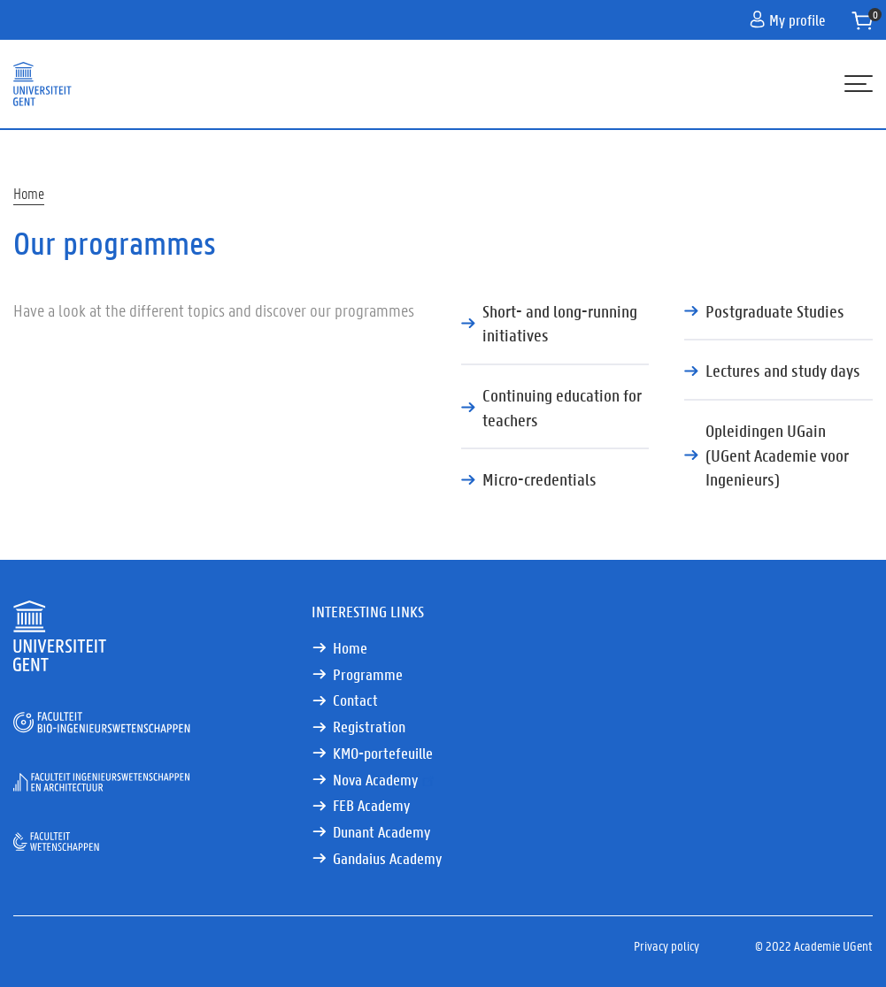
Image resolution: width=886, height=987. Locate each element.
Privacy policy (666, 945)
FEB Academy (371, 805)
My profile (787, 19)
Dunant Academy (381, 832)
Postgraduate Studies (774, 311)
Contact (355, 700)
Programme (368, 674)
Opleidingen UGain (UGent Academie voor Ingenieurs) (777, 454)
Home (28, 193)
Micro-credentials (539, 479)
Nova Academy (385, 779)
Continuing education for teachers (562, 407)
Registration (369, 726)
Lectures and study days (782, 370)
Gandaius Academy (387, 858)
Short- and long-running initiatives (559, 323)
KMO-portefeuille (383, 753)
